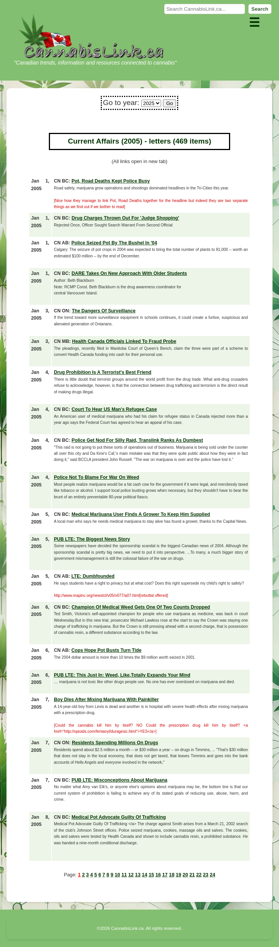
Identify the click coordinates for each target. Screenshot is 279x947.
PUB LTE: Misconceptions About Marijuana (119, 780)
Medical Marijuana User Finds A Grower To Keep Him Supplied (140, 514)
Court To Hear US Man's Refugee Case (114, 409)
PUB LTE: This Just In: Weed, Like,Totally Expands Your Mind (122, 675)
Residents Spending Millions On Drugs (115, 742)
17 (165, 875)
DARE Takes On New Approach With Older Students (129, 273)
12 (131, 875)
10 (117, 875)
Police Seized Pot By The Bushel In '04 (114, 243)
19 (178, 875)
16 (158, 875)
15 (151, 875)
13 (137, 875)
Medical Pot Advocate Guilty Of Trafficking (118, 817)
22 (199, 875)
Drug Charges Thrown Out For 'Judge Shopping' (125, 218)
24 (212, 875)
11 (124, 875)
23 (205, 875)
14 (144, 875)
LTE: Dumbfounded (93, 576)
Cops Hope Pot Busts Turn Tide (106, 650)
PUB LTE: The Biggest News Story (92, 539)
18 (171, 875)
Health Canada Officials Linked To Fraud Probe (124, 341)
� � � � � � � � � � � (151, 103)
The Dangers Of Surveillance (103, 311)
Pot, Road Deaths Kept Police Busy (110, 181)
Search (260, 9)
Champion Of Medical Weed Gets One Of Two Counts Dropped (140, 607)
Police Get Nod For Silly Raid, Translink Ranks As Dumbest (137, 440)
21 (192, 875)
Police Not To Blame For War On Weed (96, 477)
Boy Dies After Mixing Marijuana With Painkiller (106, 699)
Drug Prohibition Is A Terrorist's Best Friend (102, 372)
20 (185, 875)
